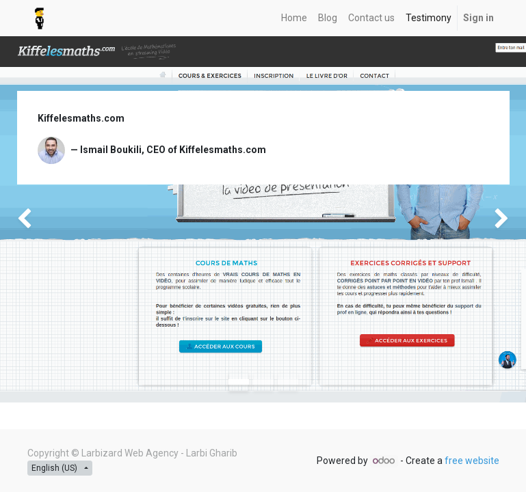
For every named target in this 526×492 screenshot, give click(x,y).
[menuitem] (294, 18)
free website (472, 460)
